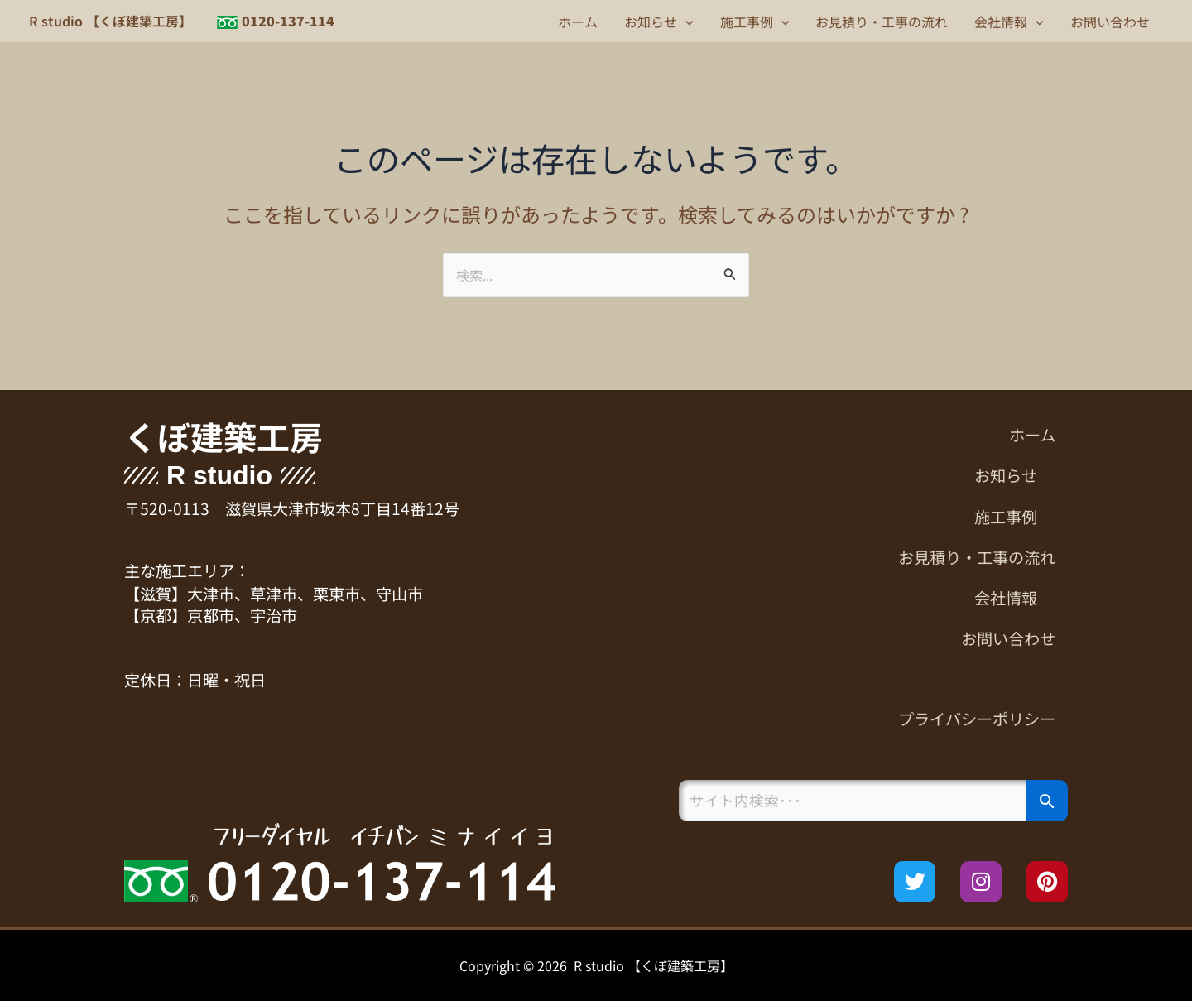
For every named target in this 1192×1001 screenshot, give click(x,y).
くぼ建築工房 (223, 436)
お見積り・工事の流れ (881, 21)
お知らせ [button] (659, 21)
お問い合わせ (1110, 21)
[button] (685, 21)
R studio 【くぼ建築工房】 (110, 21)
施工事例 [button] (755, 21)
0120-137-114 (288, 21)
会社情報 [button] (1009, 21)
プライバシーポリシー (976, 718)
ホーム (578, 21)
